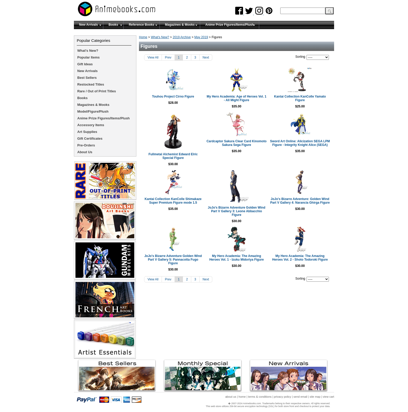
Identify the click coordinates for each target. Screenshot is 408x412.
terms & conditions (259, 396)
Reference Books (141, 25)
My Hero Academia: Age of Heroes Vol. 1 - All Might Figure (236, 98)
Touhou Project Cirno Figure (173, 96)
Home (143, 37)
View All (153, 57)
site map (315, 396)
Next (206, 57)
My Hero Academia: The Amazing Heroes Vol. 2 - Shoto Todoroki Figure (300, 257)
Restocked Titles (90, 84)
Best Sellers (87, 78)
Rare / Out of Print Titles (96, 91)
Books (113, 25)
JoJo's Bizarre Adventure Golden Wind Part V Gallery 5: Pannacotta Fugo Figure (173, 259)
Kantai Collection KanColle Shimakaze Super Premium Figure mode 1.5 (173, 200)
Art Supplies (87, 132)
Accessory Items (90, 125)
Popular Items (88, 57)
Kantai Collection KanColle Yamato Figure (300, 98)
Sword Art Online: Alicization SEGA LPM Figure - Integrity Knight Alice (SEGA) (300, 143)
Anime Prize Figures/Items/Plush (229, 25)
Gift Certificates (90, 138)
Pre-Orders (86, 145)
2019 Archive (182, 37)
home (242, 396)
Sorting (300, 57)
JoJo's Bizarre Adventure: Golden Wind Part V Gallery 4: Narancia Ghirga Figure (300, 200)
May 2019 (201, 37)
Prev (168, 57)
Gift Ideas (85, 64)
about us (230, 396)
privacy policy (282, 396)
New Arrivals (88, 25)
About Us (84, 152)
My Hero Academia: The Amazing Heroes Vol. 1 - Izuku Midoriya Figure (236, 257)
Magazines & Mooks (180, 25)
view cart (328, 396)
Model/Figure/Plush (93, 111)
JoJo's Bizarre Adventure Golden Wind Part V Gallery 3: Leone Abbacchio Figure (236, 211)
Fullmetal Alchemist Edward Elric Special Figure (173, 156)
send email (300, 396)
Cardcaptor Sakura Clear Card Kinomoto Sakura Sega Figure (237, 143)
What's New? (160, 37)
